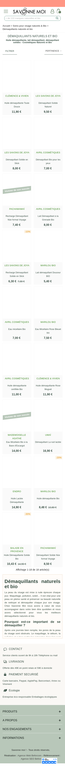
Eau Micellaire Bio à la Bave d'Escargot (17, 444)
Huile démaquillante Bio (48, 498)
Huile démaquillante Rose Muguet (48, 387)
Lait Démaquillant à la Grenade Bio (48, 218)
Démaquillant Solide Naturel (48, 105)
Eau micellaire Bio (17, 329)
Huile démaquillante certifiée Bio (16, 387)
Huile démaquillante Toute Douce (17, 105)
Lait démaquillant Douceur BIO (48, 274)
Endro (17, 491)
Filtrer (9, 51)
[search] (57, 18)
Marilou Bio (48, 265)
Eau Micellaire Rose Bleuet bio (48, 331)
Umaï (48, 435)
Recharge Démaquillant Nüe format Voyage (17, 218)
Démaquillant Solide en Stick (17, 161)
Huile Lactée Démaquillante (17, 500)
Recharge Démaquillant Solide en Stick (17, 274)
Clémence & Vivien (16, 96)
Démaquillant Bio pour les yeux (48, 161)
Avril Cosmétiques (48, 152)
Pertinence (53, 51)
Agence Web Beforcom (29, 755)
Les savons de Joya (48, 96)
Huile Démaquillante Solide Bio (17, 557)
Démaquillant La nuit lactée (48, 442)
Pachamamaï (16, 209)
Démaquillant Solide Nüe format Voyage (48, 557)
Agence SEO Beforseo (32, 758)
